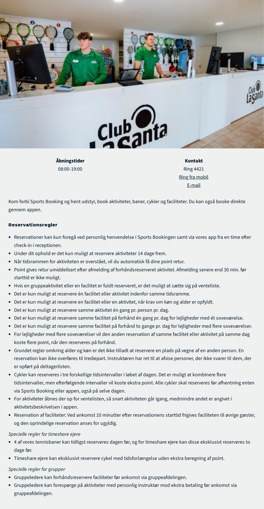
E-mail (194, 185)
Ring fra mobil (193, 177)
